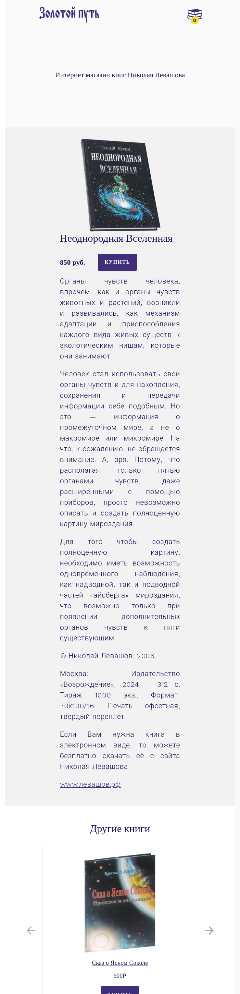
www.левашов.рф (90, 784)
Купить (117, 262)
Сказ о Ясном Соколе (120, 963)
